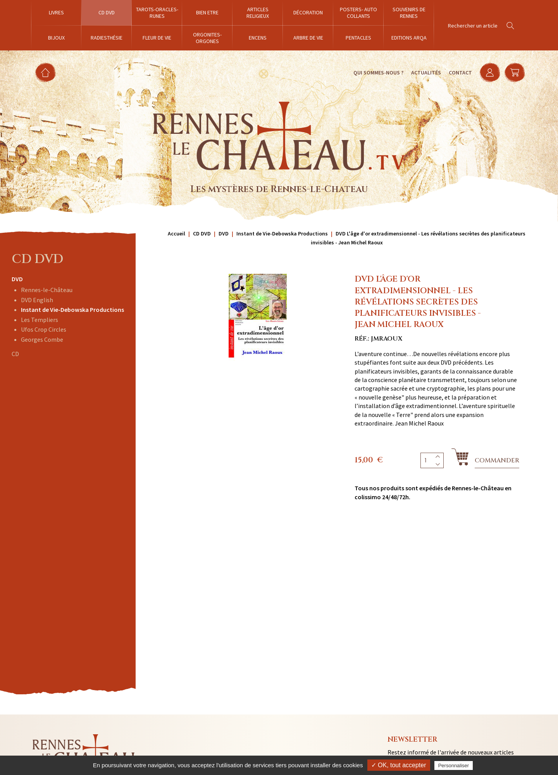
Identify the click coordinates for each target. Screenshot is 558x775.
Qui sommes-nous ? (378, 72)
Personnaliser (453, 765)
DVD (17, 279)
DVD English (37, 300)
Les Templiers (39, 319)
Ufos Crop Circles (43, 329)
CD (15, 354)
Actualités (426, 72)
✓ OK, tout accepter (398, 765)
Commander (497, 460)
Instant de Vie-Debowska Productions (72, 309)
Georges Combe (42, 339)
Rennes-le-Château (46, 290)
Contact (460, 72)
